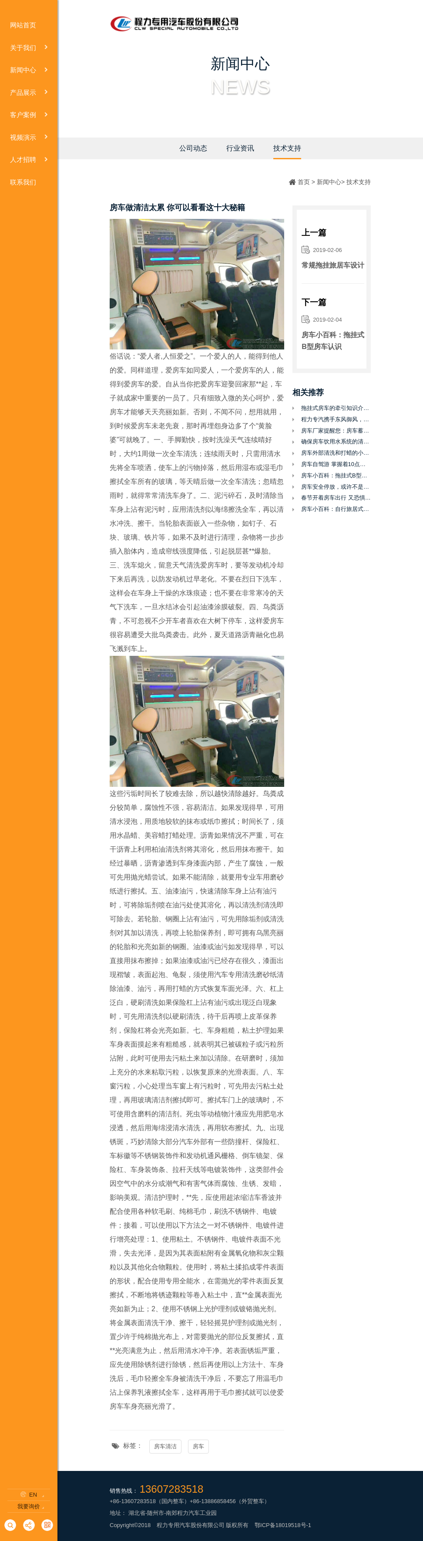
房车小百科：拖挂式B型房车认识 (333, 340)
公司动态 (193, 148)
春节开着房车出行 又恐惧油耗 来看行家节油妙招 (336, 497)
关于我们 (29, 48)
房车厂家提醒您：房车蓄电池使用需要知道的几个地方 (336, 430)
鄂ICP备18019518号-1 (283, 1525)
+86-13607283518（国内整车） (150, 1501)
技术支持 (287, 148)
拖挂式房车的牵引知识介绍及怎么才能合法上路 (336, 408)
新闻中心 (29, 70)
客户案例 (29, 115)
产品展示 (29, 93)
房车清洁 (165, 1446)
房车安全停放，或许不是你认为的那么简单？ (336, 486)
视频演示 (29, 138)
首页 (304, 181)
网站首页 (29, 25)
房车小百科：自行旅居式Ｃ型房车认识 (336, 509)
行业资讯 (240, 148)
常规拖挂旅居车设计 (333, 265)
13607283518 (172, 1489)
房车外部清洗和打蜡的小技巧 (336, 453)
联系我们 (29, 182)
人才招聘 (29, 160)
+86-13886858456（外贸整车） (230, 1501)
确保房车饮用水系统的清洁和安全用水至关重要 (336, 441)
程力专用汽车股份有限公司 (191, 1525)
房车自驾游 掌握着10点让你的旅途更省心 (336, 464)
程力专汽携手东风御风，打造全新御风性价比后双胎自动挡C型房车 (336, 419)
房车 (198, 1446)
